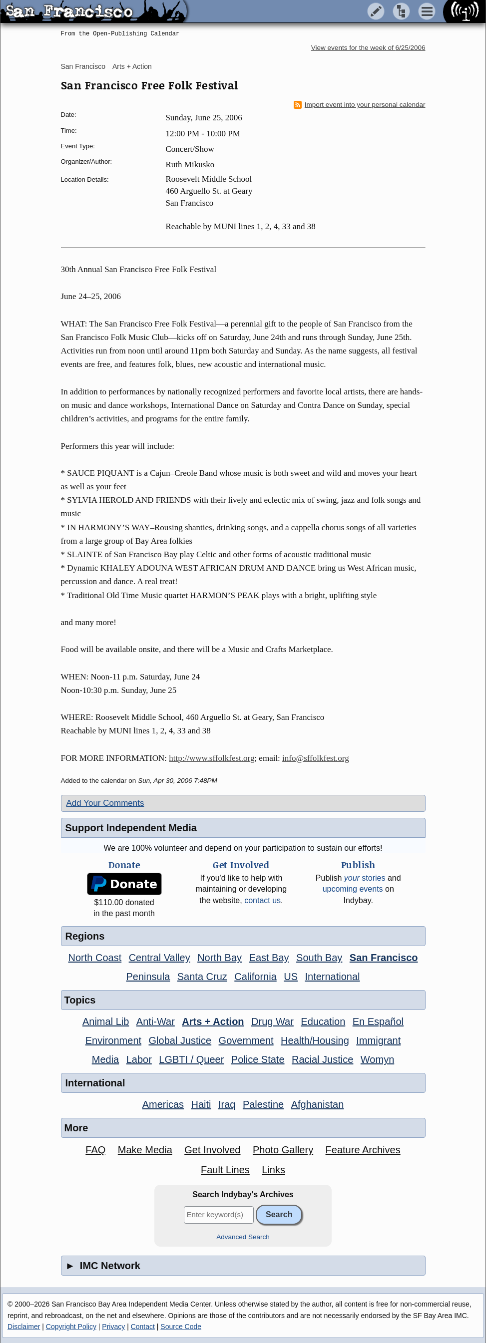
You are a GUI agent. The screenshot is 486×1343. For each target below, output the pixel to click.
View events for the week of (368, 47)
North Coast (95, 957)
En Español (378, 1021)
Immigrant (378, 1040)
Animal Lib (105, 1021)
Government (246, 1040)
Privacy (113, 1327)
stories (365, 878)
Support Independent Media (131, 827)
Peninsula (148, 976)
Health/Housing (315, 1040)
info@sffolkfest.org (315, 758)
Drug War (272, 1021)
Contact (143, 1327)
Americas (163, 1104)
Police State (258, 1059)
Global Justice (180, 1040)
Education (323, 1021)
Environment (113, 1040)
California (255, 976)
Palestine (263, 1104)
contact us (262, 900)
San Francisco (83, 66)
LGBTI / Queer (191, 1059)
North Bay (219, 957)
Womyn (377, 1059)
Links (273, 1169)
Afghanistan (317, 1104)
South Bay (319, 957)
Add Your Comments (105, 803)
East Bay (269, 957)
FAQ (95, 1149)
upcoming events (353, 889)
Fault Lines (225, 1169)
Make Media (145, 1149)
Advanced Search (243, 1237)
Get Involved (212, 1149)
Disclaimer (23, 1327)
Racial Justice (322, 1059)
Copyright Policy (71, 1327)
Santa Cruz (202, 976)
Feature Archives (363, 1149)
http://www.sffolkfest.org (211, 758)
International (332, 976)
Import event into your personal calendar (360, 105)
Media (105, 1059)
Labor (139, 1059)
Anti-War (155, 1021)
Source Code (180, 1327)
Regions (85, 936)
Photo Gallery (283, 1149)
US (291, 976)
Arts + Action (132, 66)
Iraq (226, 1104)
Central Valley (159, 957)
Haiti (201, 1104)
